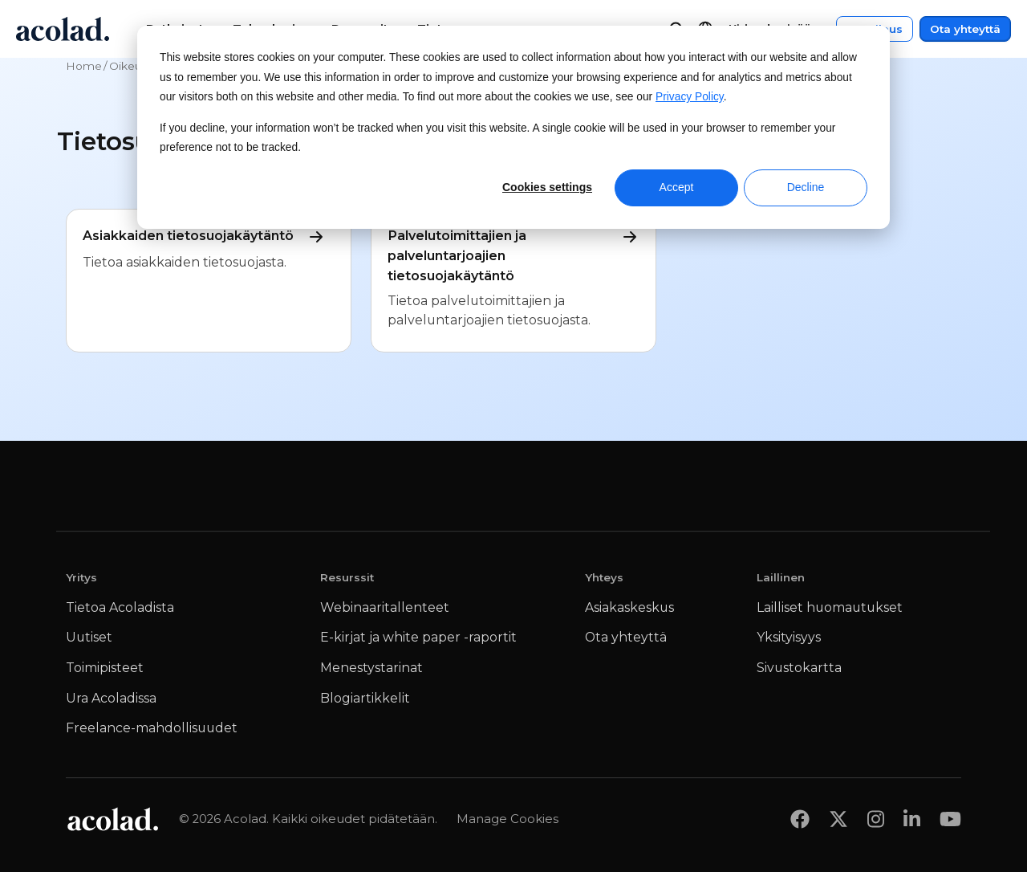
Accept (677, 187)
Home (84, 65)
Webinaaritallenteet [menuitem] (384, 607)
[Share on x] (838, 819)
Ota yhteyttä (965, 28)
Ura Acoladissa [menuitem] (111, 698)
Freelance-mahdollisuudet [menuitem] (151, 727)
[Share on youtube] (950, 819)
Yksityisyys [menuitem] (789, 637)
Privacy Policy (690, 97)
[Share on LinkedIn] (911, 819)
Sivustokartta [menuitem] (799, 667)
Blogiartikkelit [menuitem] (365, 698)
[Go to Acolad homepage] (62, 29)
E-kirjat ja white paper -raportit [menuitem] (418, 637)
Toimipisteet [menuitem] (105, 667)
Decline (806, 187)
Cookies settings (547, 187)
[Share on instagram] (875, 819)
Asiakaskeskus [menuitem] (629, 607)
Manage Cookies (507, 818)
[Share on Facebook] (800, 819)
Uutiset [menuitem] (89, 637)
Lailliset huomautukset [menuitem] (830, 607)
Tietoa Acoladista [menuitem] (120, 607)
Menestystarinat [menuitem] (371, 667)
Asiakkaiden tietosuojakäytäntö (208, 236)
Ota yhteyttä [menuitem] (626, 637)
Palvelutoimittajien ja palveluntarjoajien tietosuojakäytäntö (513, 255)
